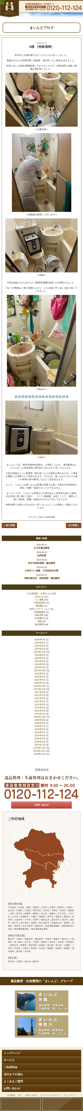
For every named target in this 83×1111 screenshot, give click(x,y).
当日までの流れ (13, 1074)
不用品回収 (39, 602)
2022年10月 (40, 670)
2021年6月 (40, 698)
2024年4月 (40, 645)
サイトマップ (70, 1095)
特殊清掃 (51, 517)
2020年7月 (40, 726)
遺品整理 (39, 624)
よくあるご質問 (13, 1081)
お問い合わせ (12, 1088)
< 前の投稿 (9, 525)
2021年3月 (40, 707)
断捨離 (39, 606)
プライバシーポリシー (50, 1095)
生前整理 (39, 618)
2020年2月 (40, 741)
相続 (40, 621)
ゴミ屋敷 (39, 599)
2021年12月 (40, 686)
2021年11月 (40, 689)
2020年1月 (40, 744)
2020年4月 (40, 735)
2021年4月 (40, 704)
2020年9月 (40, 720)
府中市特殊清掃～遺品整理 (41, 563)
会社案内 (11, 1095)
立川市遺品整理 (41, 548)
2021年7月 (40, 695)
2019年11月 (39, 751)
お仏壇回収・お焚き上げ (39, 593)
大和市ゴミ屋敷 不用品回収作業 (41, 570)
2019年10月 (40, 754)
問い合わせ (21, 1104)
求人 (20, 1095)
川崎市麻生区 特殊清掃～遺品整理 (42, 578)
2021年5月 (40, 701)
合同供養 (41, 555)
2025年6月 (40, 639)
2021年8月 (40, 692)
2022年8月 (40, 673)
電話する (62, 1104)
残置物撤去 (39, 612)
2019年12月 (40, 748)
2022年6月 (40, 676)
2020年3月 (40, 738)
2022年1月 (40, 683)
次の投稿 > (73, 525)
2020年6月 (40, 729)
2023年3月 (40, 661)
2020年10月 (40, 717)
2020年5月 (40, 732)
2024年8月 (40, 642)
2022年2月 (40, 679)
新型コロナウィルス (40, 609)
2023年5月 (40, 655)
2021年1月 (40, 713)
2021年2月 (40, 710)
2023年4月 (40, 658)
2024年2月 (40, 649)
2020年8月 (40, 723)
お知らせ (42, 517)
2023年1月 (40, 667)
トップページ (12, 1053)
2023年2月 (40, 664)
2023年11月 (40, 652)
